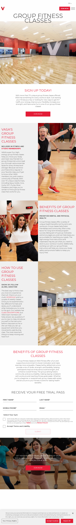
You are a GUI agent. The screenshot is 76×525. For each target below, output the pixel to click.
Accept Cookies (52, 521)
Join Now (65, 8)
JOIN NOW (38, 114)
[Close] (73, 513)
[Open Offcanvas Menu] (73, 8)
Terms (28, 423)
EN (69, 3)
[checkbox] (4, 419)
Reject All (66, 521)
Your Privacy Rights (10, 521)
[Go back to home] (3, 8)
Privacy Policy (42, 423)
